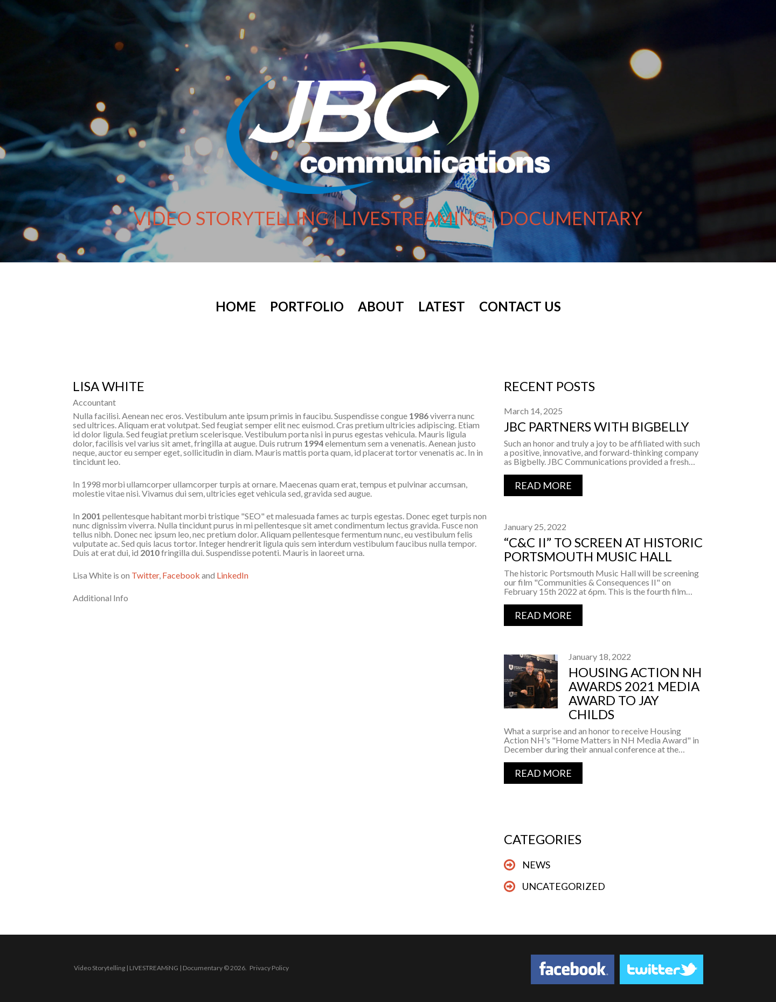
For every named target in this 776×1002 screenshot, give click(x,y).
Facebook (181, 575)
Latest (441, 307)
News (536, 865)
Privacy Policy (269, 968)
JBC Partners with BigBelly (596, 426)
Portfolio (307, 307)
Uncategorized (563, 886)
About (381, 307)
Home (236, 307)
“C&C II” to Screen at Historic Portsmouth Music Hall (603, 549)
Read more (543, 485)
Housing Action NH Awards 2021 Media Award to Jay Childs (635, 693)
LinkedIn (232, 575)
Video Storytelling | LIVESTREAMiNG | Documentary (148, 968)
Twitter (145, 575)
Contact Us (520, 307)
